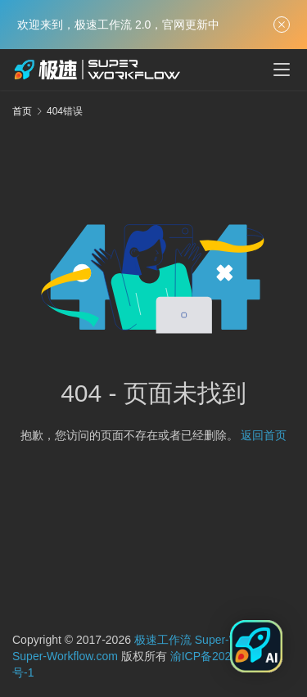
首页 (22, 111)
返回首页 (264, 435)
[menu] (281, 69)
